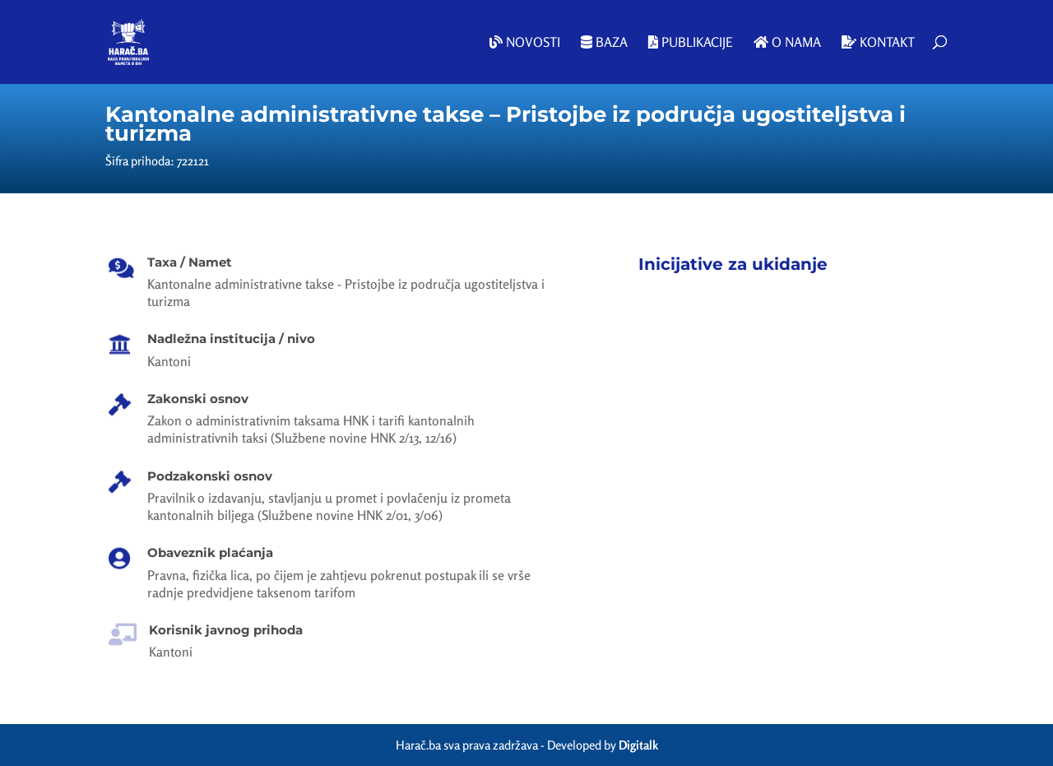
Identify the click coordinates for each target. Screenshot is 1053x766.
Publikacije (690, 42)
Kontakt (878, 42)
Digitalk (638, 745)
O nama (787, 42)
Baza (604, 42)
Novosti (524, 42)
